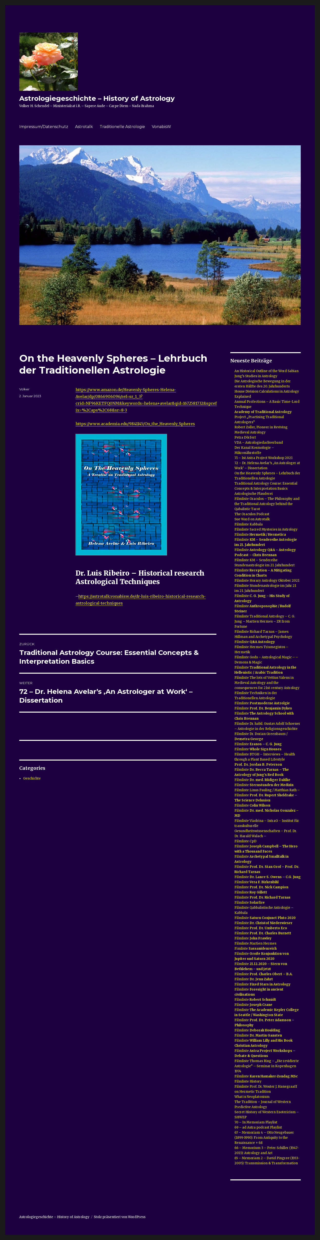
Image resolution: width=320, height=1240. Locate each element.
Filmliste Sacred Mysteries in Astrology (266, 529)
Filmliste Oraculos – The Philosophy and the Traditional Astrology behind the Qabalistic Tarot (267, 504)
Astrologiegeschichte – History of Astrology (97, 98)
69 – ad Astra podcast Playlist (258, 1127)
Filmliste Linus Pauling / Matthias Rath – (267, 790)
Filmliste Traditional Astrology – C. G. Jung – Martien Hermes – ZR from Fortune (264, 621)
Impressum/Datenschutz (43, 126)
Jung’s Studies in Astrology (255, 376)
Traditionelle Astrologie (122, 126)
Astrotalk (84, 126)
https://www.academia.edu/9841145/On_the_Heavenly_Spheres (135, 423)
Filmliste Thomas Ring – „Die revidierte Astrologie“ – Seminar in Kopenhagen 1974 (266, 1066)
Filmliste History (248, 1081)
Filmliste (260, 535)
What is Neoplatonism (252, 1097)
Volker (24, 389)
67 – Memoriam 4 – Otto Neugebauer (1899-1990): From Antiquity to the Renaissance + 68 (264, 1137)
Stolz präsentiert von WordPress (119, 1217)
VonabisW (161, 126)
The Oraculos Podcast (251, 514)
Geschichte (32, 778)
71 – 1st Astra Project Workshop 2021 (263, 458)
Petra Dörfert (245, 437)
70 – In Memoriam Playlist (255, 1122)
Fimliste (255, 948)
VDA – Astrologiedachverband (258, 443)
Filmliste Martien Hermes (255, 943)
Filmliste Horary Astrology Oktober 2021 (266, 581)
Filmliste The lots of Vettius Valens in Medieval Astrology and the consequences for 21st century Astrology (267, 683)
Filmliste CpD (245, 841)
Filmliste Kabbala (248, 524)
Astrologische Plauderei (253, 494)
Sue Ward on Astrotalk (252, 519)
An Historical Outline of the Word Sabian (266, 371)
